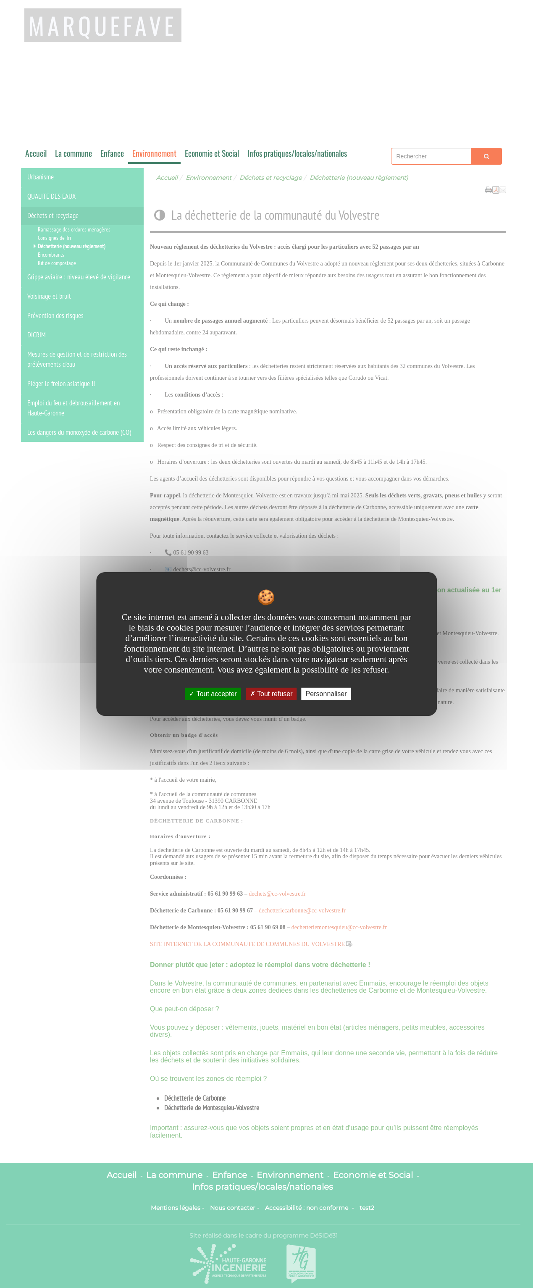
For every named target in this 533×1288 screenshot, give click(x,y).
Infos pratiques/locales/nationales (297, 153)
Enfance (112, 153)
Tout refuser (271, 693)
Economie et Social (212, 153)
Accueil (36, 153)
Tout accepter (212, 693)
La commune (73, 153)
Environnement (154, 153)
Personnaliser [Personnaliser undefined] (326, 693)
